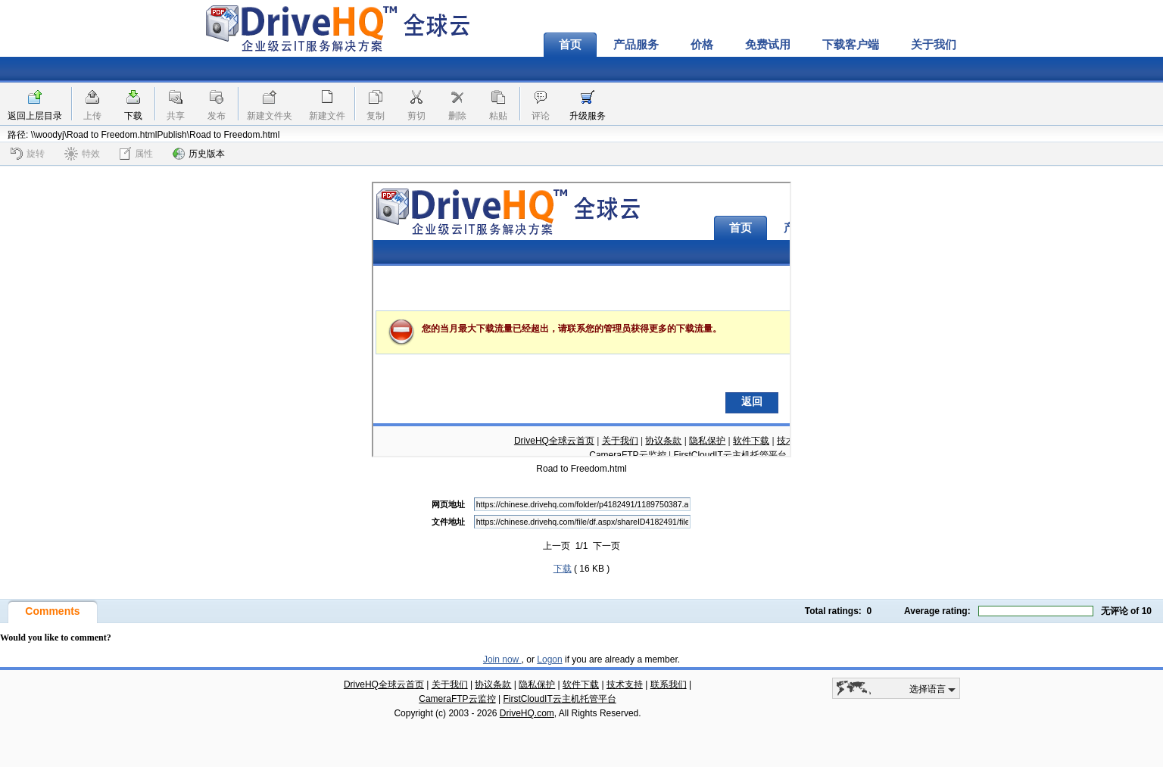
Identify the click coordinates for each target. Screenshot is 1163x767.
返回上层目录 (35, 116)
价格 (702, 45)
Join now (502, 659)
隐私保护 (537, 684)
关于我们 (933, 45)
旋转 (28, 154)
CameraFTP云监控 (457, 699)
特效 (82, 154)
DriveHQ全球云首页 (384, 684)
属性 (136, 153)
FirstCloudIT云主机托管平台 (559, 699)
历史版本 (199, 154)
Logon (549, 659)
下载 (133, 116)
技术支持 (624, 684)
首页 (570, 45)
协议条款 (493, 684)
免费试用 (767, 45)
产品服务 (636, 45)
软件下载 (581, 684)
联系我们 (668, 684)
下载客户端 (850, 45)
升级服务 (587, 116)
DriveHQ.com (527, 713)
